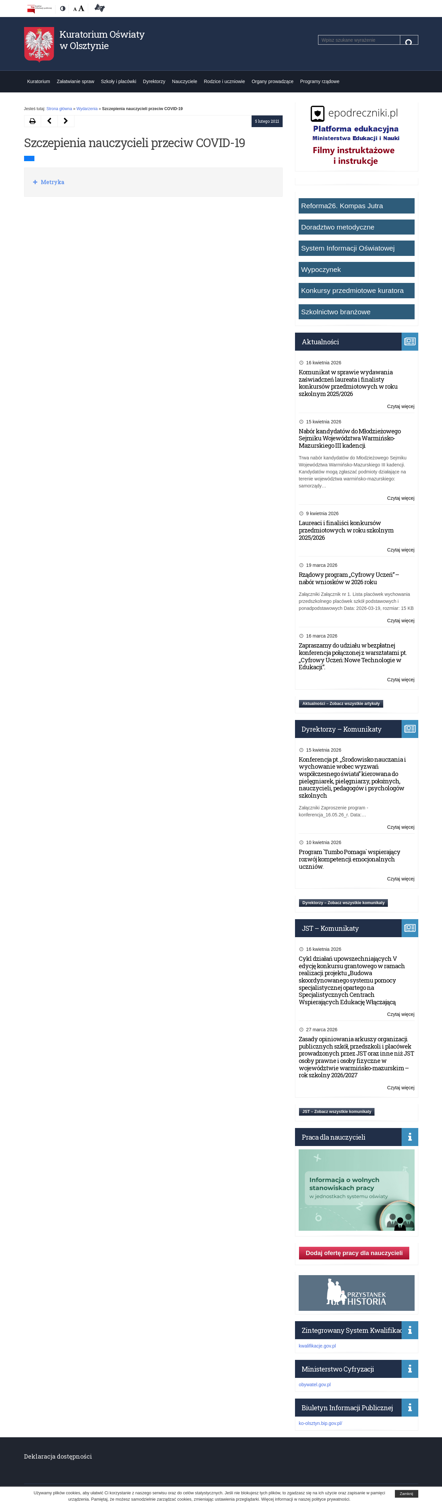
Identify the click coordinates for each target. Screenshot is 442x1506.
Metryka (51, 181)
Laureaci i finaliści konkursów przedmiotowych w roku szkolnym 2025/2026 (346, 530)
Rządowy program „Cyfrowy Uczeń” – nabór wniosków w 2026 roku (349, 578)
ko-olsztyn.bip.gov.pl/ (320, 1423)
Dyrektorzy (154, 81)
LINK (29, 158)
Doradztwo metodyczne (337, 227)
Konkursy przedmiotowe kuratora (352, 290)
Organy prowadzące (272, 81)
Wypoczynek (321, 269)
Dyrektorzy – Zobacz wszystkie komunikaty (343, 902)
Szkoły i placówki (118, 81)
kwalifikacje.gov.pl (317, 1346)
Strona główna (59, 108)
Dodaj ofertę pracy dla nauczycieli (354, 1253)
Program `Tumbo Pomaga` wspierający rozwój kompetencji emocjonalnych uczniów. (349, 859)
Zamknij (406, 1494)
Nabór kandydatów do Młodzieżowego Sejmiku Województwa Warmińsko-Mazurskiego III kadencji (350, 438)
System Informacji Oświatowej (348, 248)
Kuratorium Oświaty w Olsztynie (102, 40)
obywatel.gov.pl (314, 1384)
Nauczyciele (184, 81)
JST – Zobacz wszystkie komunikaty (336, 1111)
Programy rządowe (320, 81)
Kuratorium (38, 81)
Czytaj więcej (401, 406)
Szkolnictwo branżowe (336, 312)
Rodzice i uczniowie (224, 81)
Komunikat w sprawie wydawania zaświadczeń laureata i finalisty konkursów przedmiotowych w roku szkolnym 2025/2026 (348, 383)
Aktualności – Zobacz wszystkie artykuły (341, 703)
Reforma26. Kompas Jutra (342, 206)
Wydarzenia (87, 108)
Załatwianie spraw (75, 81)
